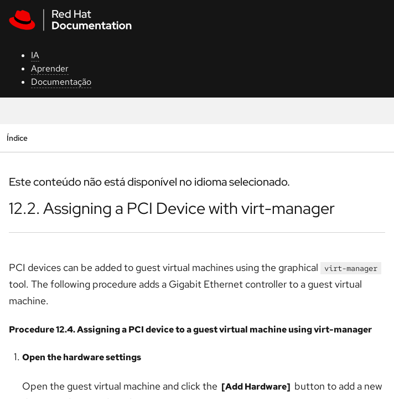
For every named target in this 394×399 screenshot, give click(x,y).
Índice (17, 137)
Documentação (61, 82)
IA (35, 55)
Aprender (50, 68)
